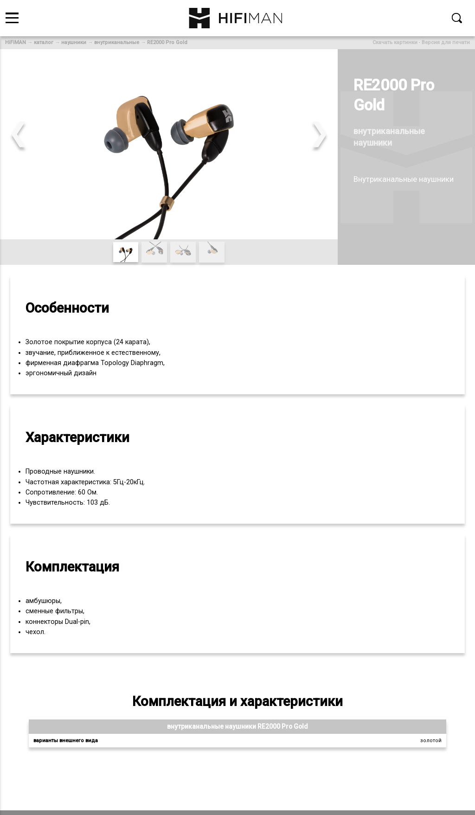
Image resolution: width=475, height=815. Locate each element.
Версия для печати (446, 42)
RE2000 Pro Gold (167, 42)
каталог (43, 42)
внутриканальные (116, 42)
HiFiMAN (15, 42)
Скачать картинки (394, 42)
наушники (73, 42)
